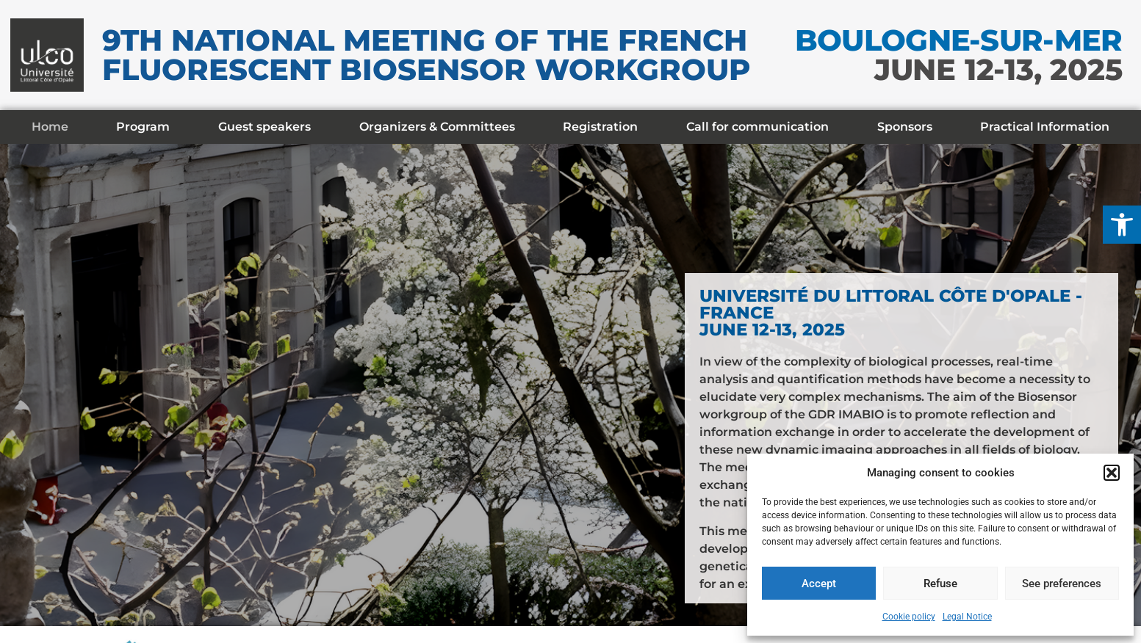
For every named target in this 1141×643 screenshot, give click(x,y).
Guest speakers (264, 127)
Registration (600, 127)
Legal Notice (967, 616)
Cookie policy (908, 616)
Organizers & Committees (437, 127)
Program (143, 127)
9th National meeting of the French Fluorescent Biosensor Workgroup (426, 54)
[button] (1122, 225)
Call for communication (757, 127)
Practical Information (1044, 127)
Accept (819, 583)
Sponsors (904, 127)
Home (50, 127)
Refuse (940, 583)
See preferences (1061, 583)
